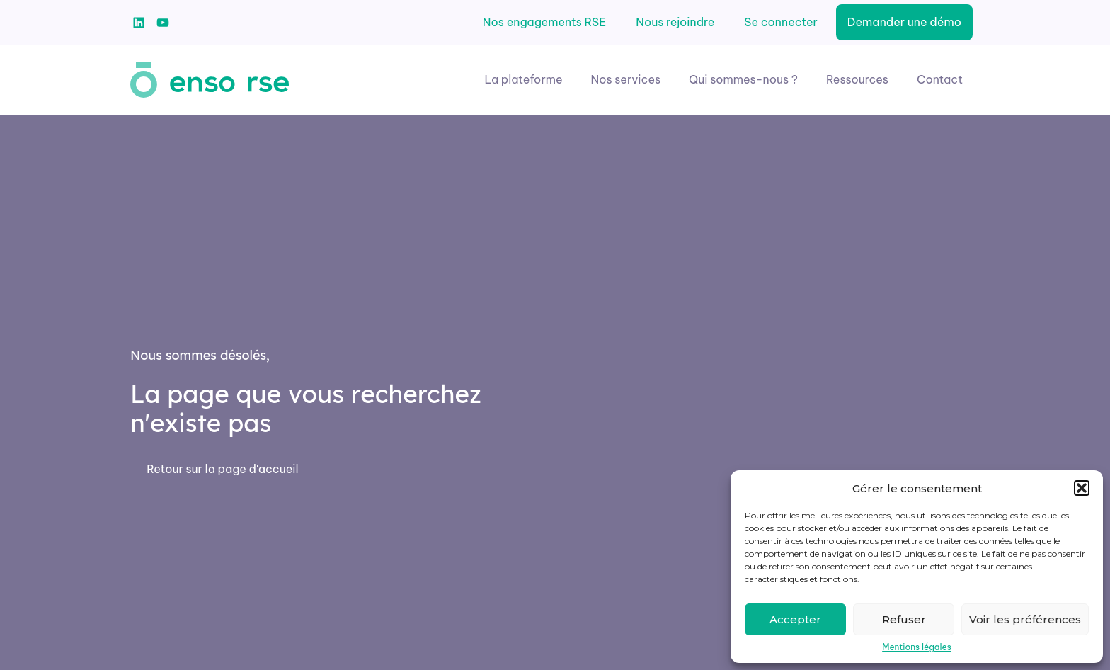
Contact (940, 79)
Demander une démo (904, 22)
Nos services (626, 79)
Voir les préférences (1025, 619)
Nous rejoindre (675, 22)
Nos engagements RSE (544, 22)
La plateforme (524, 79)
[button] (1082, 488)
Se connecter (781, 22)
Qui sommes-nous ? (743, 79)
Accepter (795, 619)
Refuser (904, 619)
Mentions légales (916, 647)
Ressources (857, 79)
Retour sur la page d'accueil (222, 469)
